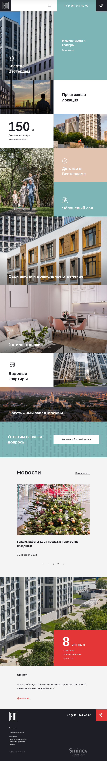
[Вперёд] (64, 564)
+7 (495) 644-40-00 (76, 5)
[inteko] (80, 752)
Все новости (82, 473)
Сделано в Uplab (17, 752)
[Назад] (43, 564)
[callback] (101, 5)
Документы (12, 728)
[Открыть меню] (49, 5)
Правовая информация (16, 732)
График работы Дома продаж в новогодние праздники (47, 544)
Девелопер (23, 698)
